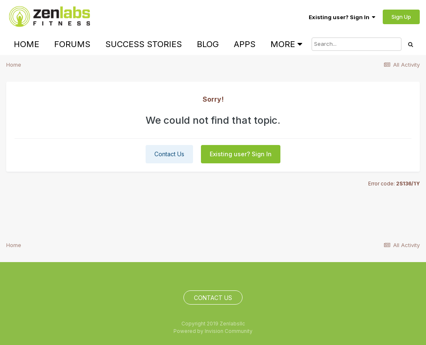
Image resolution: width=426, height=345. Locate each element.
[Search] (356, 44)
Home (26, 44)
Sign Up (401, 16)
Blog (208, 44)
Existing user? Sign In (342, 17)
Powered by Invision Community (213, 331)
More (286, 44)
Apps (244, 44)
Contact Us (169, 154)
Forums (72, 44)
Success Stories (143, 44)
